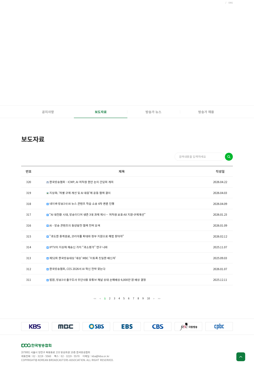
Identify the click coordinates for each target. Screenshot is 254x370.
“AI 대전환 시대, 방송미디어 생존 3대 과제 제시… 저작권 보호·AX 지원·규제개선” (96, 214)
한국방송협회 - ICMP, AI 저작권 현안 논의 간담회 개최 (80, 181)
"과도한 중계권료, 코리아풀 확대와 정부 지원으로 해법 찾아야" (85, 236)
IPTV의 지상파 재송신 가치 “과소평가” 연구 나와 (77, 247)
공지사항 (48, 111)
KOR (221, 2)
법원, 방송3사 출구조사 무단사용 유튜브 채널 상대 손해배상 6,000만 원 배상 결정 (96, 279)
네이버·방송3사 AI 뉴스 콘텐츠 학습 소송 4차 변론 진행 (80, 203)
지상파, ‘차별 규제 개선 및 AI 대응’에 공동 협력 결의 (79, 192)
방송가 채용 (206, 111)
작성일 (220, 171)
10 (148, 298)
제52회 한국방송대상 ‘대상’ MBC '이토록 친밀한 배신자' (81, 258)
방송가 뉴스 (153, 111)
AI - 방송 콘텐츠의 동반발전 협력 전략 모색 (73, 225)
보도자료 (101, 111)
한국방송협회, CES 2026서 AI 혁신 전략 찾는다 (76, 268)
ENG (231, 2)
